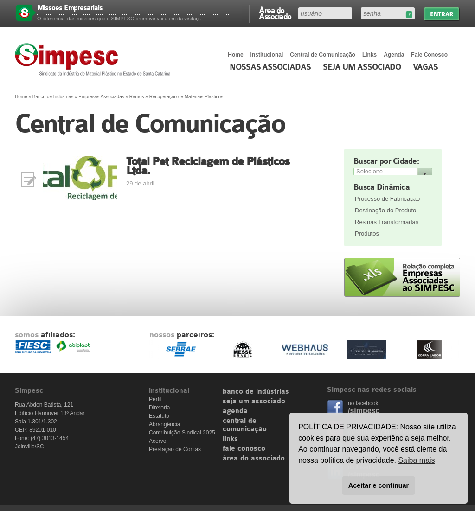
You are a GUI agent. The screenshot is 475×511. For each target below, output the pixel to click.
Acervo (157, 441)
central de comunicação (245, 425)
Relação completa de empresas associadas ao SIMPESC (402, 277)
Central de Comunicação (322, 54)
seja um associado (254, 401)
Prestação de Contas (175, 449)
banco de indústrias (256, 392)
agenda (235, 411)
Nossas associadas (270, 67)
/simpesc (363, 410)
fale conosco (244, 449)
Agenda (394, 54)
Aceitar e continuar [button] (378, 485)
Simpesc (95, 59)
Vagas (425, 67)
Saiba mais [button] (416, 460)
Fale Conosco (429, 54)
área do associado (254, 458)
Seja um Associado (362, 67)
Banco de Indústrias (52, 96)
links (230, 439)
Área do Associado (275, 13)
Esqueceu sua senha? (408, 14)
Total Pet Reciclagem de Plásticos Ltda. (207, 166)
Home (235, 54)
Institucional (266, 54)
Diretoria (159, 407)
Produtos (367, 233)
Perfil (155, 399)
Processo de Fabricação (387, 198)
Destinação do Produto (385, 210)
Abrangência (164, 424)
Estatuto (159, 416)
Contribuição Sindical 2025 (182, 432)
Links (369, 54)
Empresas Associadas (101, 96)
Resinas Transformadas (386, 221)
